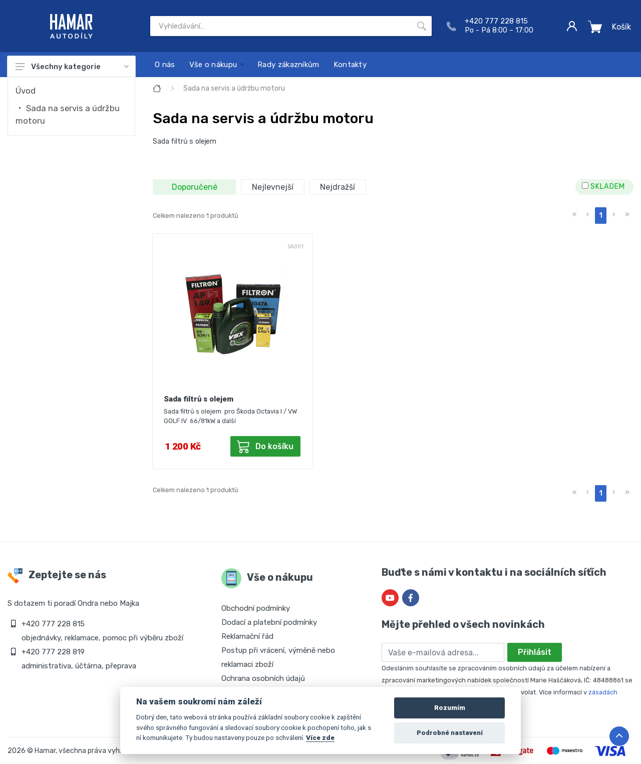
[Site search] (281, 26)
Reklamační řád (247, 636)
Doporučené (194, 187)
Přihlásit (534, 652)
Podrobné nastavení (450, 732)
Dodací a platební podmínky (269, 622)
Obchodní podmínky (255, 608)
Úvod (26, 91)
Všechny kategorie (72, 66)
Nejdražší (337, 187)
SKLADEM (603, 186)
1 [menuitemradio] (600, 215)
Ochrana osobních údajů (263, 678)
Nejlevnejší (272, 187)
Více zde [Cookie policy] (320, 737)
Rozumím (449, 707)
